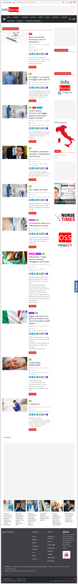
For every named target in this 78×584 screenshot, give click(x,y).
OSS (30, 73)
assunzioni (32, 125)
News (8, 17)
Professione (35, 546)
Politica (33, 17)
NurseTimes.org (40, 566)
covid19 (37, 49)
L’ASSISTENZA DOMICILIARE (35, 363)
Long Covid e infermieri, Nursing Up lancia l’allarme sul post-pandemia (49, 517)
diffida (41, 269)
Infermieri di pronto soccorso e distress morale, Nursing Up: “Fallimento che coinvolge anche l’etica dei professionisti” (12, 519)
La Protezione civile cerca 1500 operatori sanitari (39, 224)
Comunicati (55, 17)
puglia (41, 125)
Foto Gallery (50, 561)
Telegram (50, 554)
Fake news (36, 197)
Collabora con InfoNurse (33, 21)
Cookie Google (51, 544)
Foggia (36, 125)
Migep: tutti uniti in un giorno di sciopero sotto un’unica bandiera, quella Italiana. (39, 320)
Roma (41, 330)
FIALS (44, 269)
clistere (31, 197)
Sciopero (45, 330)
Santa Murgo (33, 374)
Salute (48, 17)
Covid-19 (39, 84)
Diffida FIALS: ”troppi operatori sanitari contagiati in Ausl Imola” (39, 259)
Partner (67, 581)
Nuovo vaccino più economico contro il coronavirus (37, 39)
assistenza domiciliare (35, 372)
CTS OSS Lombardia (44, 372)
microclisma (45, 197)
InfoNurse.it (8, 566)
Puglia (34, 107)
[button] (19, 17)
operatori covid (32, 270)
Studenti (40, 17)
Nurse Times (10, 21)
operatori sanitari (34, 330)
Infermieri (25, 17)
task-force (36, 165)
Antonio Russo (40, 44)
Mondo (41, 49)
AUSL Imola (32, 269)
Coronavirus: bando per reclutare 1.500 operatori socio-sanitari (39, 153)
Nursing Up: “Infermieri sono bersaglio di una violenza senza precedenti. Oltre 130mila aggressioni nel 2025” (24, 519)
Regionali (15, 17)
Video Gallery (50, 557)
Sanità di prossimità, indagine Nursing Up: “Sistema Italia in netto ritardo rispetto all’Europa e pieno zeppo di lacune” (61, 519)
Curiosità (64, 17)
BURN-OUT (32, 411)
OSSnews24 (20, 21)
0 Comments (32, 47)
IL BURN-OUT (34, 404)
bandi (38, 230)
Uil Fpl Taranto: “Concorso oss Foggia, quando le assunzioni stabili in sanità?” (38, 114)
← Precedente (6, 437)
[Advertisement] (48, 9)
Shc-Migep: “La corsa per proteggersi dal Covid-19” (39, 78)
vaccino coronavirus (33, 51)
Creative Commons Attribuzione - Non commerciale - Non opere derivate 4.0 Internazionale (69, 540)
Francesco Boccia (39, 163)
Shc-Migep (46, 84)
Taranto (45, 125)
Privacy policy (51, 548)
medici (30, 165)
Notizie (34, 536)
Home (51, 581)
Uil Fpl (48, 125)
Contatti (56, 157)
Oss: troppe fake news (38, 189)
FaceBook (49, 551)
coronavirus (32, 49)
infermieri (46, 163)
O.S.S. (33, 552)
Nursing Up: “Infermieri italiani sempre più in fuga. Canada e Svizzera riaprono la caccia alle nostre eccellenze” (37, 519)
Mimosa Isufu (47, 411)
